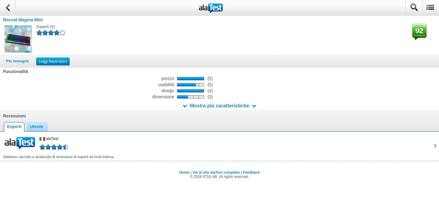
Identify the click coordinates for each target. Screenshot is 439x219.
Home (184, 172)
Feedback (251, 172)
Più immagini (17, 61)
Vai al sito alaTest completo (216, 172)
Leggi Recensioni (53, 61)
